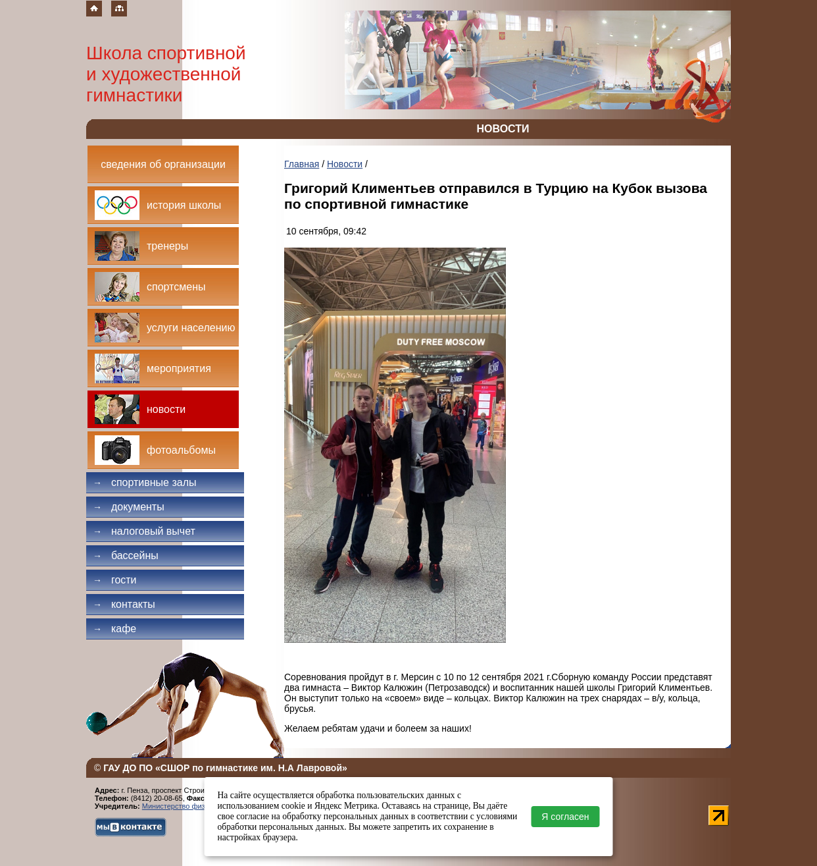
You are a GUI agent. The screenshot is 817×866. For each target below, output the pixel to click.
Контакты (124, 604)
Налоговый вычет (144, 531)
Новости (344, 164)
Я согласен (565, 816)
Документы (128, 506)
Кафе (114, 628)
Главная (301, 164)
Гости (115, 579)
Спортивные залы (145, 482)
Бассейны (126, 555)
